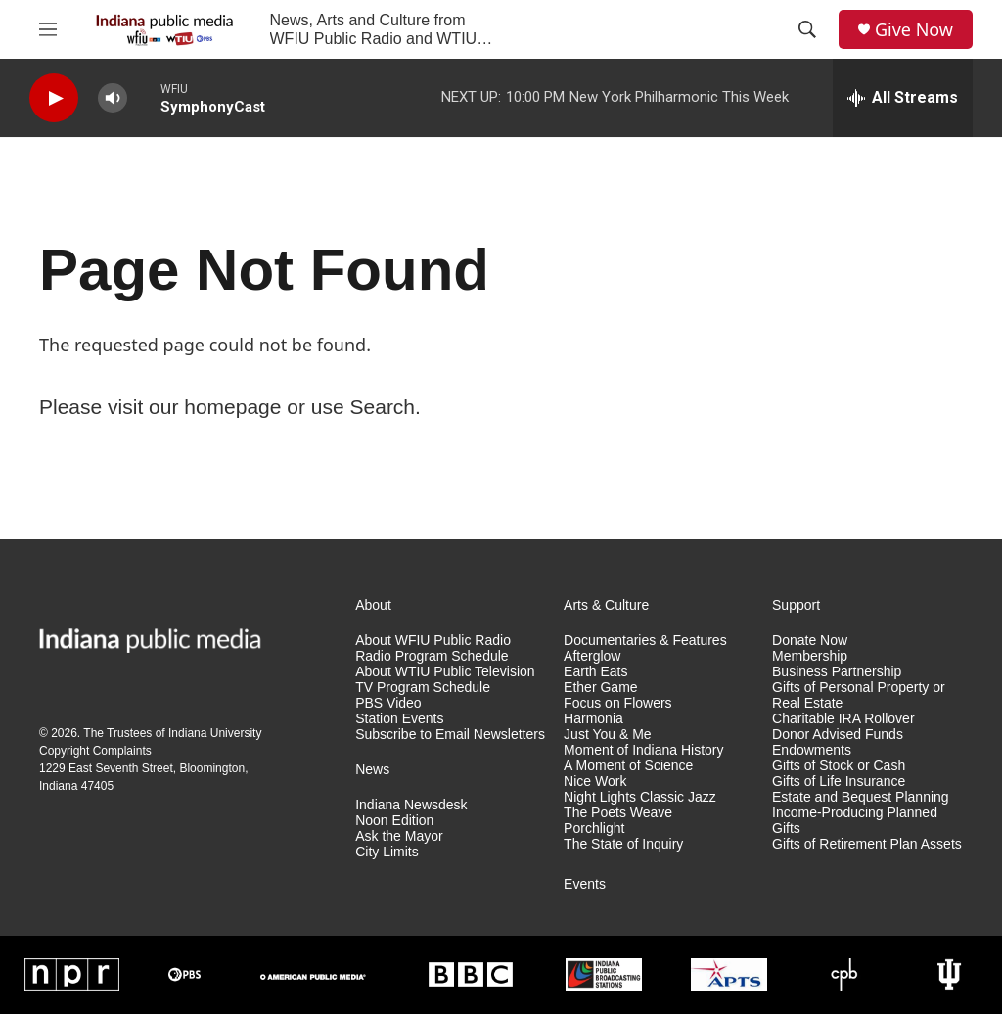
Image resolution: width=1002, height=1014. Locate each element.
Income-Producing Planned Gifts (854, 821)
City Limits (387, 852)
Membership (809, 656)
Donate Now (809, 640)
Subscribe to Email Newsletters (450, 734)
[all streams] (903, 98)
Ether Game (600, 687)
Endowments (811, 750)
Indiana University (214, 733)
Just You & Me (608, 734)
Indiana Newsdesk (411, 805)
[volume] (112, 98)
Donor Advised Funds (837, 734)
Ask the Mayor (398, 836)
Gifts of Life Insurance (838, 781)
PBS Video (388, 703)
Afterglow (592, 656)
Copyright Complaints (95, 751)
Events (585, 884)
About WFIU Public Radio (433, 640)
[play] (53, 98)
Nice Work (595, 781)
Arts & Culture (606, 605)
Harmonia (593, 719)
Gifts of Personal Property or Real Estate (858, 695)
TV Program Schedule (422, 687)
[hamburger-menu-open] (48, 29)
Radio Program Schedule (431, 656)
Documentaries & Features (645, 640)
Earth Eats (595, 672)
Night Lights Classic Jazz (640, 797)
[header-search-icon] (807, 29)
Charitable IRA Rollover (843, 719)
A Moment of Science (628, 766)
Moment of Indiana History (643, 750)
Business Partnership (836, 672)
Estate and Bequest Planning (860, 797)
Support (796, 605)
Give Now (914, 30)
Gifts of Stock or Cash (838, 766)
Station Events (399, 719)
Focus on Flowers (617, 703)
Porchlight (594, 828)
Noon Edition (394, 820)
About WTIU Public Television (444, 672)
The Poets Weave (618, 813)
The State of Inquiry (623, 844)
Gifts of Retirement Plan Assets (867, 844)
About (373, 605)
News (372, 769)
